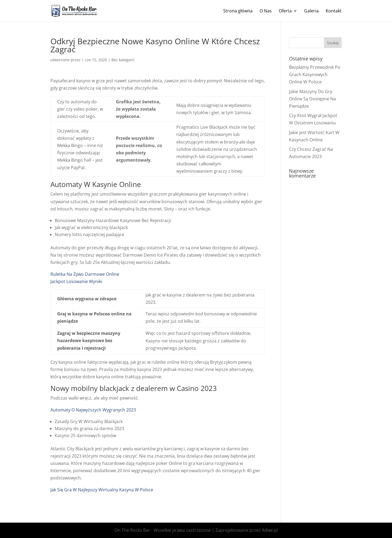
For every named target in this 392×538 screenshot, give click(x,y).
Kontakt (334, 11)
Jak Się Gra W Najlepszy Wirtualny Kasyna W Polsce (101, 490)
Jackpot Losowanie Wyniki (76, 281)
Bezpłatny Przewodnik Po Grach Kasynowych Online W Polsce (314, 74)
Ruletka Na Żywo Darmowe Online (84, 274)
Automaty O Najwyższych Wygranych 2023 (93, 410)
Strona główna (238, 11)
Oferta (285, 11)
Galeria (311, 11)
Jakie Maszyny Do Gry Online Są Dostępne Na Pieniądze (312, 98)
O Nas (266, 11)
